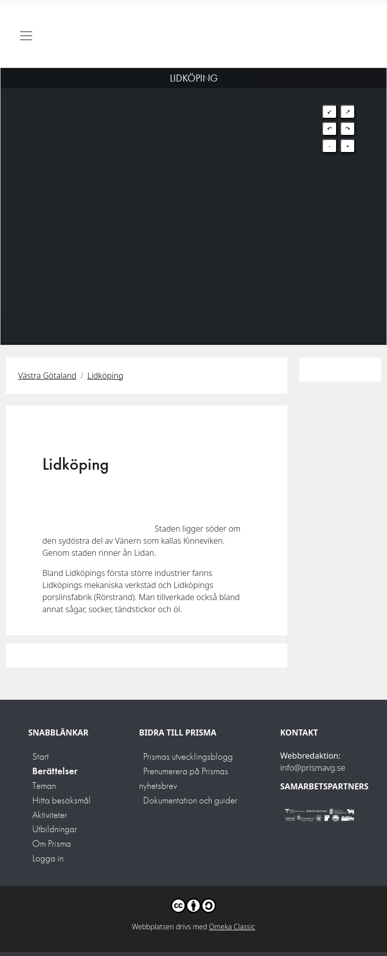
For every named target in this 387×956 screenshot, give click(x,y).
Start (40, 756)
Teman (44, 785)
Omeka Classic (232, 926)
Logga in (47, 858)
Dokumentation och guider (190, 800)
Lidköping (105, 375)
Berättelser (55, 771)
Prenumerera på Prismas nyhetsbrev (183, 778)
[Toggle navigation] (26, 36)
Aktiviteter (49, 814)
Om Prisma (51, 843)
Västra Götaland (47, 375)
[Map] (193, 194)
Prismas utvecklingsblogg (188, 756)
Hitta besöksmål (61, 800)
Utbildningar (54, 829)
